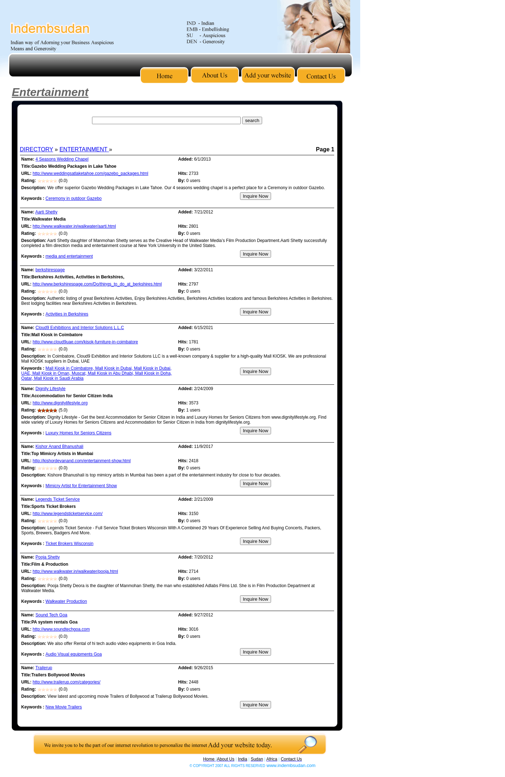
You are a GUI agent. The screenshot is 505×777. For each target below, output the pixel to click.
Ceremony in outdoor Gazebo (74, 198)
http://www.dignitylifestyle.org (60, 402)
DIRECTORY (36, 149)
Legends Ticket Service (58, 499)
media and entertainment (69, 256)
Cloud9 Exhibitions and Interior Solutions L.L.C (80, 327)
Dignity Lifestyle (51, 388)
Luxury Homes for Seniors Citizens (79, 432)
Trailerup (43, 667)
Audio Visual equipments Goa (74, 654)
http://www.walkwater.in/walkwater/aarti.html (74, 226)
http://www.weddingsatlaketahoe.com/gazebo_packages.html (90, 173)
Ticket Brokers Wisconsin (69, 543)
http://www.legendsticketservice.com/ (68, 513)
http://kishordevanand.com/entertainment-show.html (82, 460)
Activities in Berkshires (67, 314)
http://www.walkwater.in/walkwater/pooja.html (75, 571)
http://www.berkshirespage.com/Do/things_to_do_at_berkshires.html (97, 284)
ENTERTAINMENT (84, 149)
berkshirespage (50, 269)
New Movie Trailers (64, 707)
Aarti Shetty (46, 212)
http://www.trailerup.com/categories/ (67, 682)
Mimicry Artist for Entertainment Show (81, 485)
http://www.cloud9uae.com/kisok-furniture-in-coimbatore (85, 341)
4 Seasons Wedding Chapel (62, 159)
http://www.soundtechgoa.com (61, 629)
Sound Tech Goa (51, 614)
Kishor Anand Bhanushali (59, 446)
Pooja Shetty (48, 557)
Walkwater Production (66, 601)
